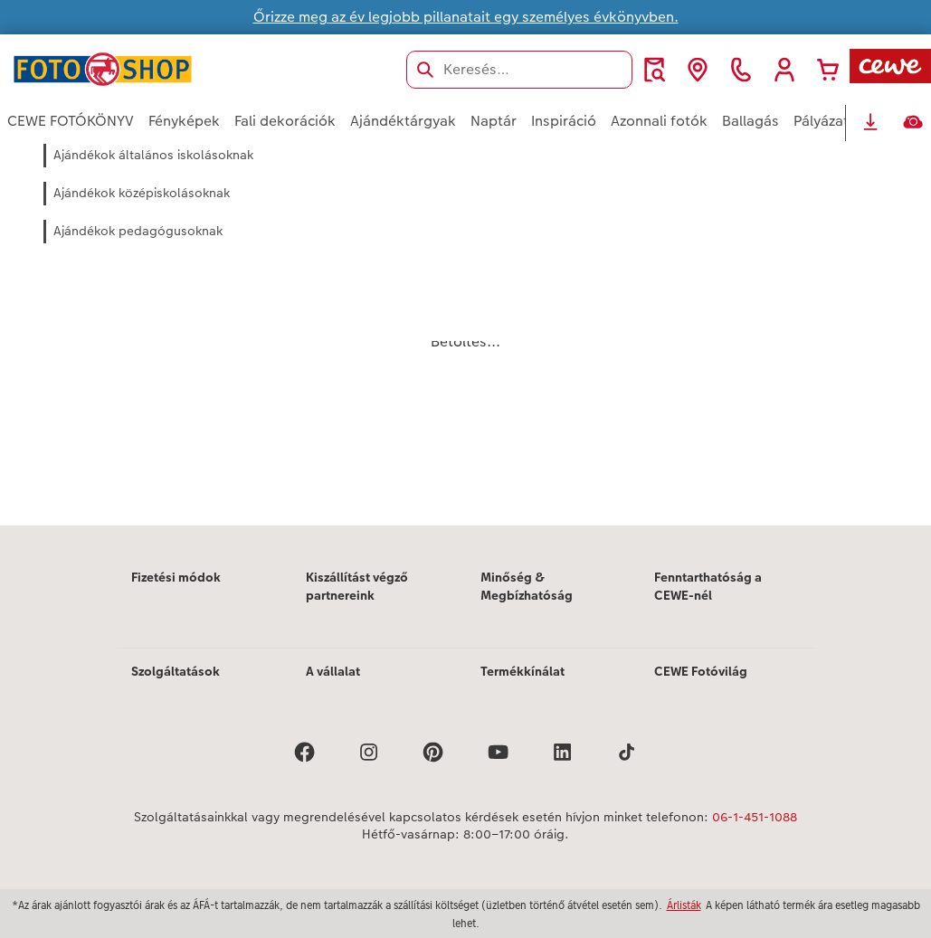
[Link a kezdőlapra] (184, 69)
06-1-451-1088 (754, 817)
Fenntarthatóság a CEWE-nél (708, 586)
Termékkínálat (522, 671)
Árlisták (684, 905)
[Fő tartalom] (465, 334)
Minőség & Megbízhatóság (526, 586)
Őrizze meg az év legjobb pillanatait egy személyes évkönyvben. (466, 16)
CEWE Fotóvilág (700, 671)
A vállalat (333, 671)
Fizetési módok (176, 577)
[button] (784, 69)
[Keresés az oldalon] (519, 70)
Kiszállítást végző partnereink (357, 586)
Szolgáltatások (175, 671)
